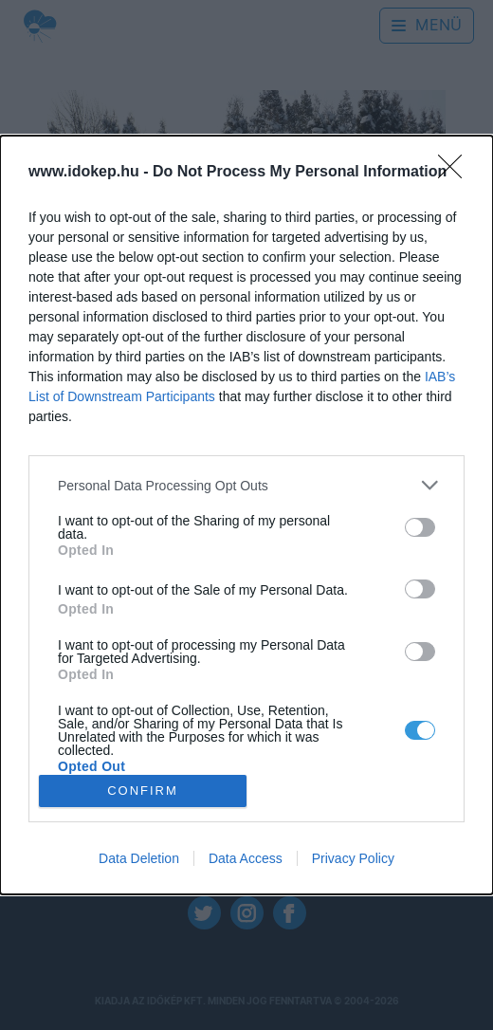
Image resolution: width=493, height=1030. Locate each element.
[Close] (456, 173)
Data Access (246, 858)
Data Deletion (139, 858)
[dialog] (246, 515)
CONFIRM (142, 789)
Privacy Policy (353, 858)
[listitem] (246, 485)
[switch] (420, 527)
